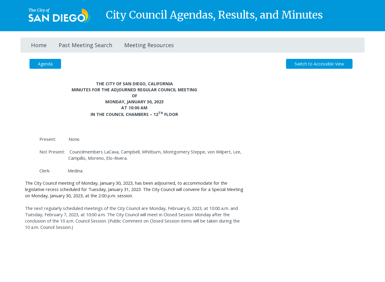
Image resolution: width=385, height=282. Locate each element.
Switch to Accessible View (319, 64)
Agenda (45, 64)
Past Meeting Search (85, 45)
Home (39, 45)
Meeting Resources (149, 45)
